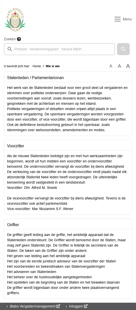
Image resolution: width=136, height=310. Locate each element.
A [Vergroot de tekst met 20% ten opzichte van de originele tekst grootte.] (119, 66)
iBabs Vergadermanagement (34, 306)
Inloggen (78, 306)
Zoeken (10, 39)
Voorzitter (15, 146)
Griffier (13, 225)
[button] (123, 49)
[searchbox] (59, 49)
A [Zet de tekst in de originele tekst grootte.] (111, 66)
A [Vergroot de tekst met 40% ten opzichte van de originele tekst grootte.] (128, 66)
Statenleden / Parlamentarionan (35, 78)
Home (37, 66)
